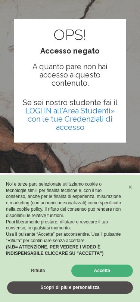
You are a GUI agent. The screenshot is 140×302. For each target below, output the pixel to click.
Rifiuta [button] (38, 270)
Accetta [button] (102, 270)
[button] (130, 187)
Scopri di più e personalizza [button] (69, 287)
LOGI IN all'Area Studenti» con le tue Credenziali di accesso (70, 119)
